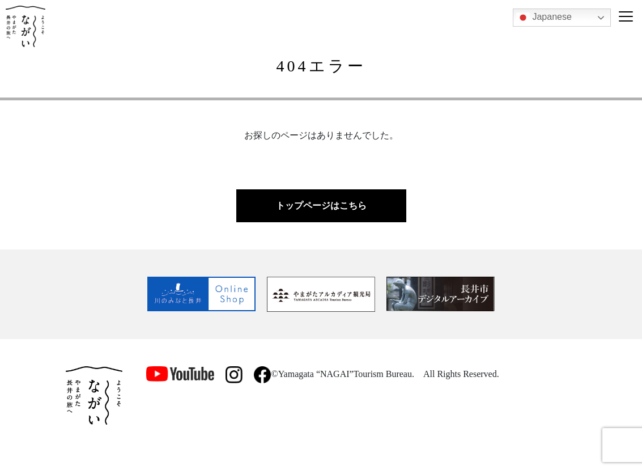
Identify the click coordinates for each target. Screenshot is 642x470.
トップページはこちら (321, 205)
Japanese (544, 17)
